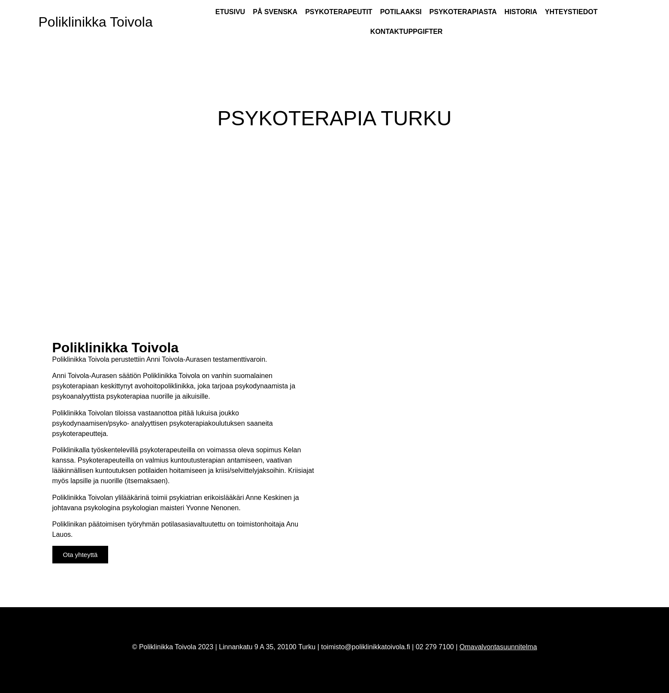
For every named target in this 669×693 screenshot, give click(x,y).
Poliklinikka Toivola (96, 22)
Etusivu (230, 11)
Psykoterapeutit (338, 11)
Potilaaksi (401, 11)
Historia (521, 11)
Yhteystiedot (571, 11)
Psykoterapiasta (463, 11)
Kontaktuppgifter (406, 31)
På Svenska (275, 11)
